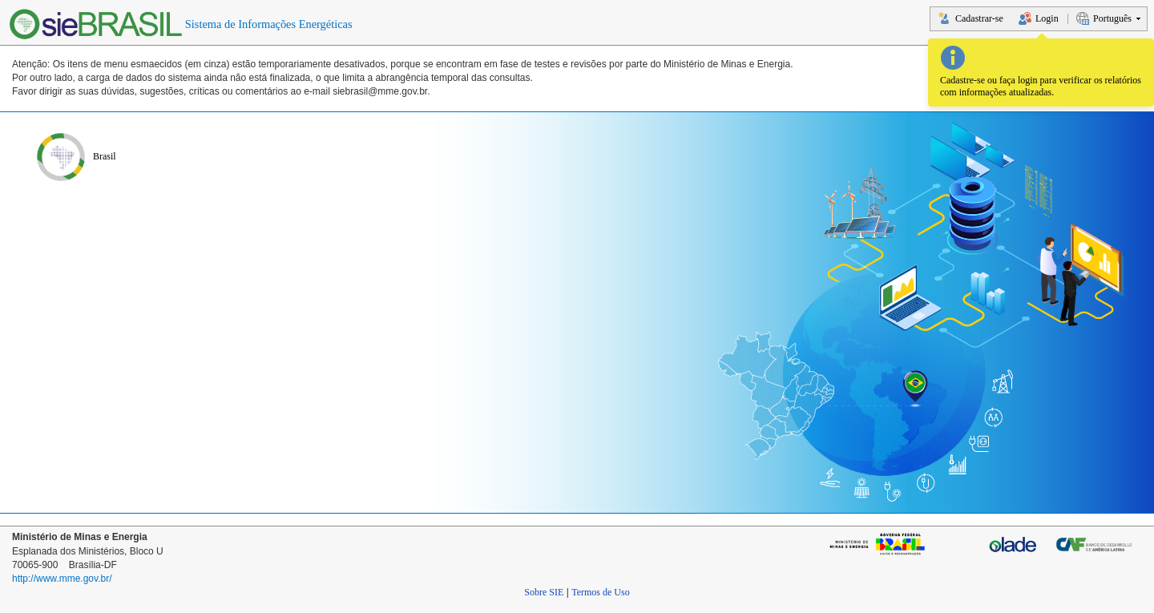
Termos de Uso (600, 592)
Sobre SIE (543, 592)
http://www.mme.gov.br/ (61, 578)
